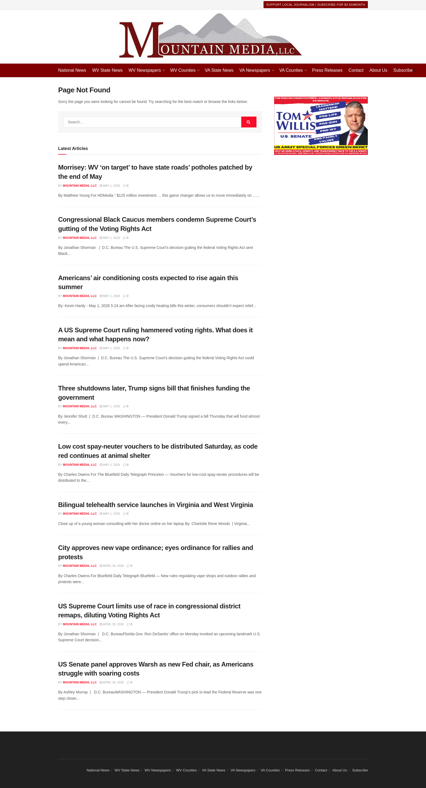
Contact (356, 70)
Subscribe (403, 70)
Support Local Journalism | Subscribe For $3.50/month (315, 4)
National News (72, 70)
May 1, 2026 (110, 185)
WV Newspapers (145, 70)
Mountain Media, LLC (80, 185)
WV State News (107, 70)
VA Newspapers (254, 70)
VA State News (219, 70)
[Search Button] (415, 70)
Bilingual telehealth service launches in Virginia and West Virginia (155, 504)
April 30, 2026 (112, 565)
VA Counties (291, 70)
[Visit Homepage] (213, 36)
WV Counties (182, 70)
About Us (378, 70)
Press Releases (327, 70)
